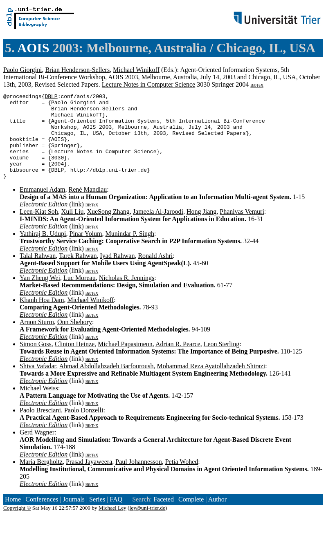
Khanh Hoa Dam (42, 316)
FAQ (116, 516)
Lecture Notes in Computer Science (148, 84)
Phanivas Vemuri (242, 228)
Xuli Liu (72, 228)
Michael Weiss (39, 405)
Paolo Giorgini (22, 69)
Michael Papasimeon (125, 361)
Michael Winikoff (136, 69)
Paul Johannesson (138, 478)
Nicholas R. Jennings (127, 294)
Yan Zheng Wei (40, 294)
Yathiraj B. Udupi (43, 250)
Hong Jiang (201, 228)
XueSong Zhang (108, 228)
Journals (73, 516)
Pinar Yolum (86, 250)
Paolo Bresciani (40, 427)
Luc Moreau (79, 294)
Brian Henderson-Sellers (77, 69)
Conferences (41, 516)
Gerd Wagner (37, 449)
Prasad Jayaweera (89, 478)
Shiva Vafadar (38, 383)
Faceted (163, 516)
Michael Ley (112, 525)
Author (217, 516)
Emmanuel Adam (42, 206)
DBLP (51, 97)
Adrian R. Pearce (177, 361)
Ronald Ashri (155, 272)
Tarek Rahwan (78, 272)
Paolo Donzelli (83, 427)
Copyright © (17, 525)
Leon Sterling (222, 361)
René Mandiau (88, 206)
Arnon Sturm (37, 339)
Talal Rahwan (38, 272)
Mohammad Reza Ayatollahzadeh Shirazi (211, 383)
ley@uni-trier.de (147, 525)
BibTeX (256, 85)
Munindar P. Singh (130, 250)
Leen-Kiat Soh (39, 228)
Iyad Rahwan (117, 272)
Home (13, 516)
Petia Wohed (181, 478)
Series (97, 516)
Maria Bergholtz (41, 478)
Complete (191, 516)
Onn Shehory (74, 339)
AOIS (33, 47)
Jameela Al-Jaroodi (158, 228)
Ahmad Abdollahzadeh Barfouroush (106, 383)
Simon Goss (36, 361)
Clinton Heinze (74, 361)
